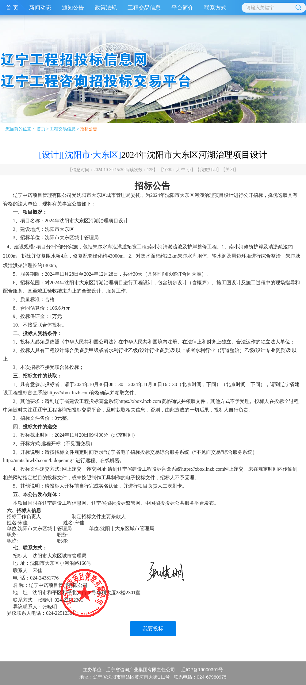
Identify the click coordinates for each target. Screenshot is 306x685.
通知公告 (73, 8)
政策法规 (106, 8)
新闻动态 (40, 8)
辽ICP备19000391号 (202, 669)
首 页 (12, 8)
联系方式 (215, 8)
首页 (41, 129)
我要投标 (153, 629)
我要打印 (208, 169)
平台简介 (182, 8)
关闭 (229, 169)
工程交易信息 (144, 8)
